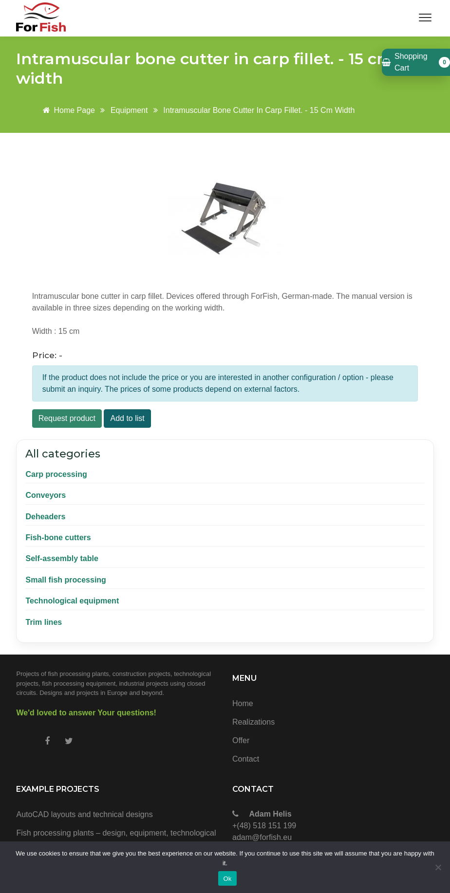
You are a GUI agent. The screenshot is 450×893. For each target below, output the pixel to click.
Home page (67, 110)
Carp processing (56, 474)
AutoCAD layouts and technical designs (84, 814)
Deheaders (45, 516)
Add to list (127, 418)
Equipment (129, 110)
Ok (227, 878)
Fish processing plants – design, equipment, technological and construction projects (116, 839)
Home (242, 703)
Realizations (253, 722)
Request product (66, 418)
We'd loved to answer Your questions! (86, 713)
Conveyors (45, 495)
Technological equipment (72, 601)
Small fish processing (65, 580)
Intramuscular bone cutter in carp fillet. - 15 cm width (259, 110)
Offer (240, 740)
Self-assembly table (61, 558)
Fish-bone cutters (58, 537)
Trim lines (43, 622)
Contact (245, 759)
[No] (438, 867)
